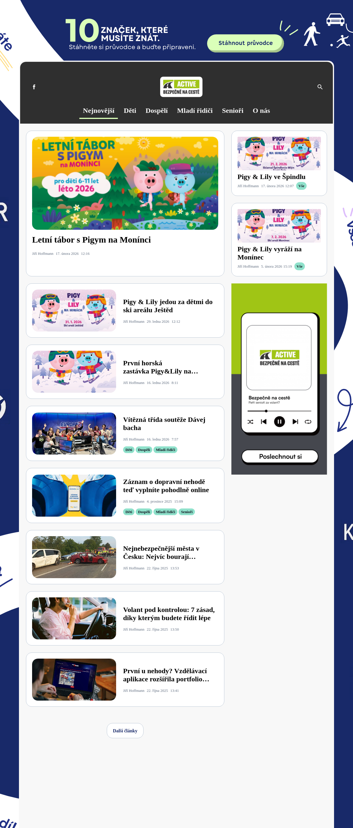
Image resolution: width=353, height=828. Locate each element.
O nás (261, 110)
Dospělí (157, 110)
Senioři (232, 110)
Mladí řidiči (195, 110)
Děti (130, 110)
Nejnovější (98, 110)
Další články (125, 730)
